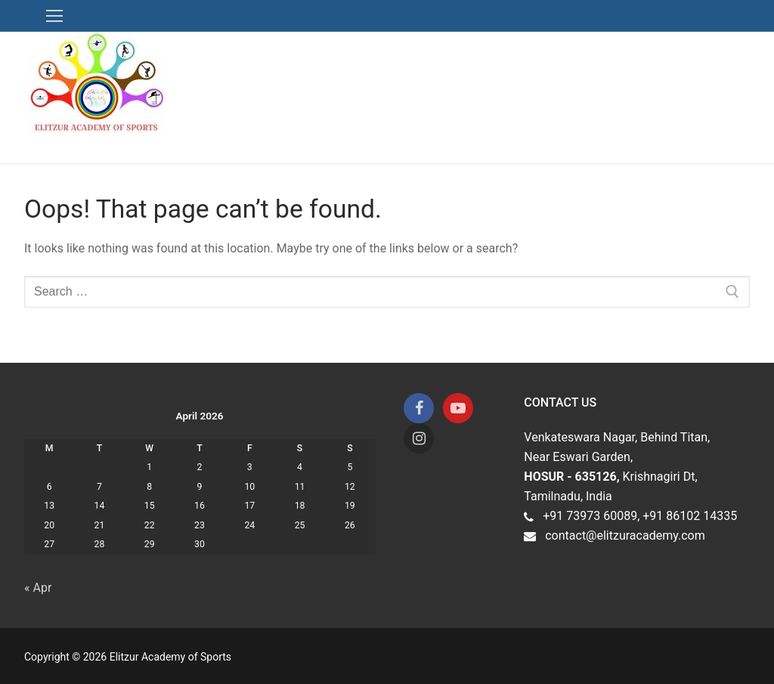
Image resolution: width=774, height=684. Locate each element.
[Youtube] (458, 408)
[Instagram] (419, 438)
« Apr (37, 587)
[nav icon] (54, 16)
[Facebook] (419, 408)
